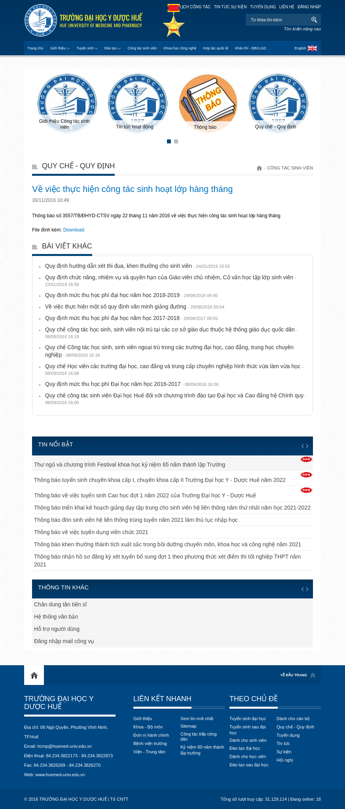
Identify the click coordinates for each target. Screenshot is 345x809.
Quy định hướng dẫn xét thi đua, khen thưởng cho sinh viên (137, 266)
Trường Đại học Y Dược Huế (58, 703)
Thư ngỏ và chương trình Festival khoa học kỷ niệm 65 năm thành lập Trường (129, 464)
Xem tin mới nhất (196, 718)
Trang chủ (35, 48)
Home (34, 675)
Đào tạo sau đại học (249, 764)
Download (73, 230)
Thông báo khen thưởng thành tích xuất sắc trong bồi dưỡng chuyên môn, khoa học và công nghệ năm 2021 (167, 544)
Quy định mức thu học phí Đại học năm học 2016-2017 (132, 384)
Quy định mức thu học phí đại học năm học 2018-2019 (131, 295)
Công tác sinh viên (142, 48)
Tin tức (283, 743)
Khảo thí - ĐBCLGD (250, 48)
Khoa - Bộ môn (148, 726)
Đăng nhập (309, 7)
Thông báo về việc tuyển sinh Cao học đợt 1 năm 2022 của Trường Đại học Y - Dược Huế (145, 495)
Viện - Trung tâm (149, 751)
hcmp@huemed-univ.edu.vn (65, 746)
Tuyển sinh (85, 48)
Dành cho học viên (247, 756)
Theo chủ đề (253, 699)
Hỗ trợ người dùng (57, 629)
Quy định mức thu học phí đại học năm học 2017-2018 (131, 318)
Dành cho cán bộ (293, 718)
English (300, 48)
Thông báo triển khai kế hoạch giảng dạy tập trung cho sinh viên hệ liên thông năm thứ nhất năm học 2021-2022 (172, 507)
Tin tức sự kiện (230, 7)
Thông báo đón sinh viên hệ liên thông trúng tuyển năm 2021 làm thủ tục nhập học (136, 520)
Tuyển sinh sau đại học (247, 729)
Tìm (314, 20)
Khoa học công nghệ (179, 48)
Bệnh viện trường (150, 743)
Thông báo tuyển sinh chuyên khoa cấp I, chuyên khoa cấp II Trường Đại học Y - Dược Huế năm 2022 (160, 480)
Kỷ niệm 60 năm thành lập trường (202, 750)
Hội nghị (285, 760)
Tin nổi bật (55, 444)
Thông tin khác (63, 587)
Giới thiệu (58, 48)
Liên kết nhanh (162, 699)
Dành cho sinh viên (248, 740)
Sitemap (188, 726)
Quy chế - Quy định (78, 166)
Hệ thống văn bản (56, 616)
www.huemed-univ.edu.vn (60, 774)
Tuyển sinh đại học (247, 718)
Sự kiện (284, 751)
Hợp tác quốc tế (215, 48)
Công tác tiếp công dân (198, 736)
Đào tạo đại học (244, 748)
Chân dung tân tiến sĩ (60, 604)
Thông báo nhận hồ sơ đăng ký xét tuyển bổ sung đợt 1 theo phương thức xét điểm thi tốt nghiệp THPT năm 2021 (167, 560)
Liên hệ (286, 7)
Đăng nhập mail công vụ (64, 641)
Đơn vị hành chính (151, 735)
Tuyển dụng (263, 7)
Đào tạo (110, 48)
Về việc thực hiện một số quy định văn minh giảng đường (134, 306)
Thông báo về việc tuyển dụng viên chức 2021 (91, 532)
